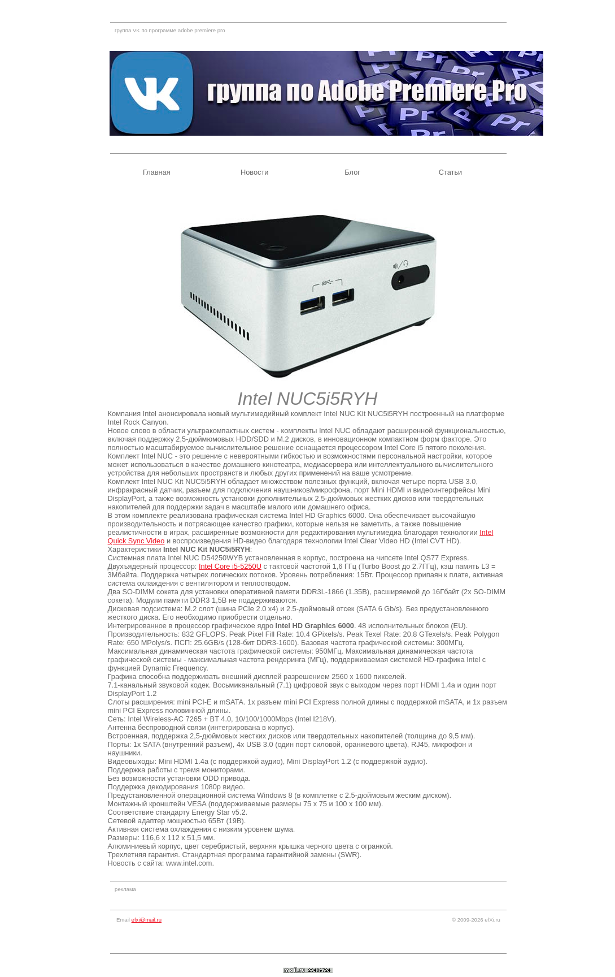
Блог (352, 172)
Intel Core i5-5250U (230, 566)
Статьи (450, 172)
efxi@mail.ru (147, 920)
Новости (255, 172)
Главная (157, 172)
